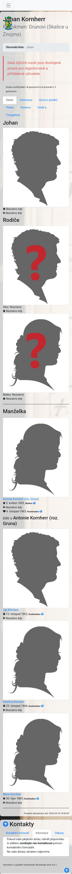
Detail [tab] (9, 100)
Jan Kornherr (11, 610)
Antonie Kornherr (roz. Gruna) (21, 499)
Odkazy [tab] (59, 833)
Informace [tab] (26, 100)
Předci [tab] (10, 107)
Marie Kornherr (12, 794)
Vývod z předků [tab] (48, 100)
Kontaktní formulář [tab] (17, 833)
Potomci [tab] (26, 107)
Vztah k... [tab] (43, 107)
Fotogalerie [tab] (13, 115)
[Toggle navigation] (8, 5)
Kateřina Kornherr (13, 702)
